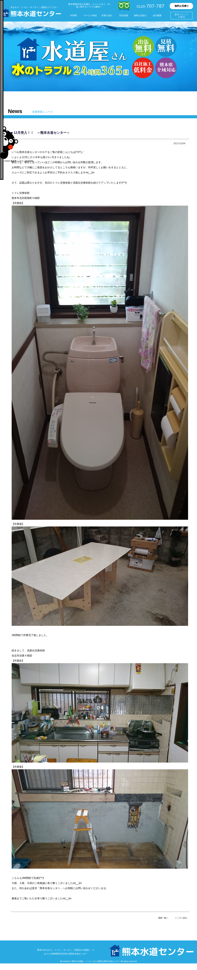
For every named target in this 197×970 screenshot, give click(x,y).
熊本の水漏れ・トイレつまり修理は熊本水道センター (96, 961)
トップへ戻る (181, 918)
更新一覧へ (163, 918)
